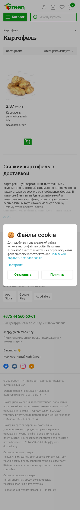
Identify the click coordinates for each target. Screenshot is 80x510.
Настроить (16, 265)
